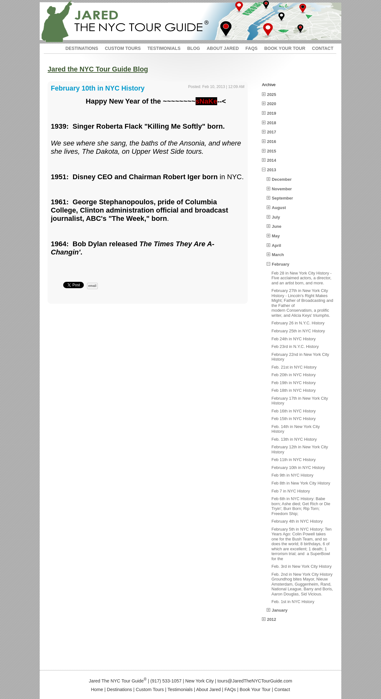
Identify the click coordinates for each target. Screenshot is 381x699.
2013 (271, 169)
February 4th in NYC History (297, 521)
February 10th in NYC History (298, 467)
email (92, 286)
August (279, 207)
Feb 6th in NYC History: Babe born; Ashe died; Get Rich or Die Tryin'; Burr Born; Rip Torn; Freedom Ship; (300, 506)
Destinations (119, 689)
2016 (271, 141)
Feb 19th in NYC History (293, 382)
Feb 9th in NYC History (292, 475)
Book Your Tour (255, 689)
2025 (271, 94)
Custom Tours (150, 689)
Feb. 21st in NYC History (294, 367)
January (280, 610)
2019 (271, 113)
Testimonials (180, 689)
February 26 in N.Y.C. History (297, 323)
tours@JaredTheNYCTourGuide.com (254, 680)
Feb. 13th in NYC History (294, 439)
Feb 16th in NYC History (293, 411)
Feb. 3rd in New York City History (301, 566)
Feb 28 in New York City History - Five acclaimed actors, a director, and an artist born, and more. (301, 278)
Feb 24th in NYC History (293, 338)
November (282, 189)
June (276, 226)
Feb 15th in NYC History (293, 418)
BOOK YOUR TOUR (284, 48)
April (276, 245)
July (276, 217)
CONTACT (322, 48)
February (280, 264)
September (282, 198)
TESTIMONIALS (163, 48)
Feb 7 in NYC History (290, 491)
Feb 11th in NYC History (293, 459)
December (281, 179)
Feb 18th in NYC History (293, 390)
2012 (271, 619)
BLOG (193, 48)
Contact (282, 689)
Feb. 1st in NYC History (292, 601)
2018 (271, 122)
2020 (271, 103)
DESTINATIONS (81, 48)
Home (97, 689)
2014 (271, 160)
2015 (271, 151)
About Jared (208, 689)
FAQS (251, 48)
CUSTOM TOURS (123, 48)
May (276, 236)
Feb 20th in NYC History (293, 374)
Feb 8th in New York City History (300, 483)
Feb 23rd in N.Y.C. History (295, 346)
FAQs (230, 689)
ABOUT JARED (223, 48)
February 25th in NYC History (298, 331)
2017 (271, 132)
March (278, 254)
